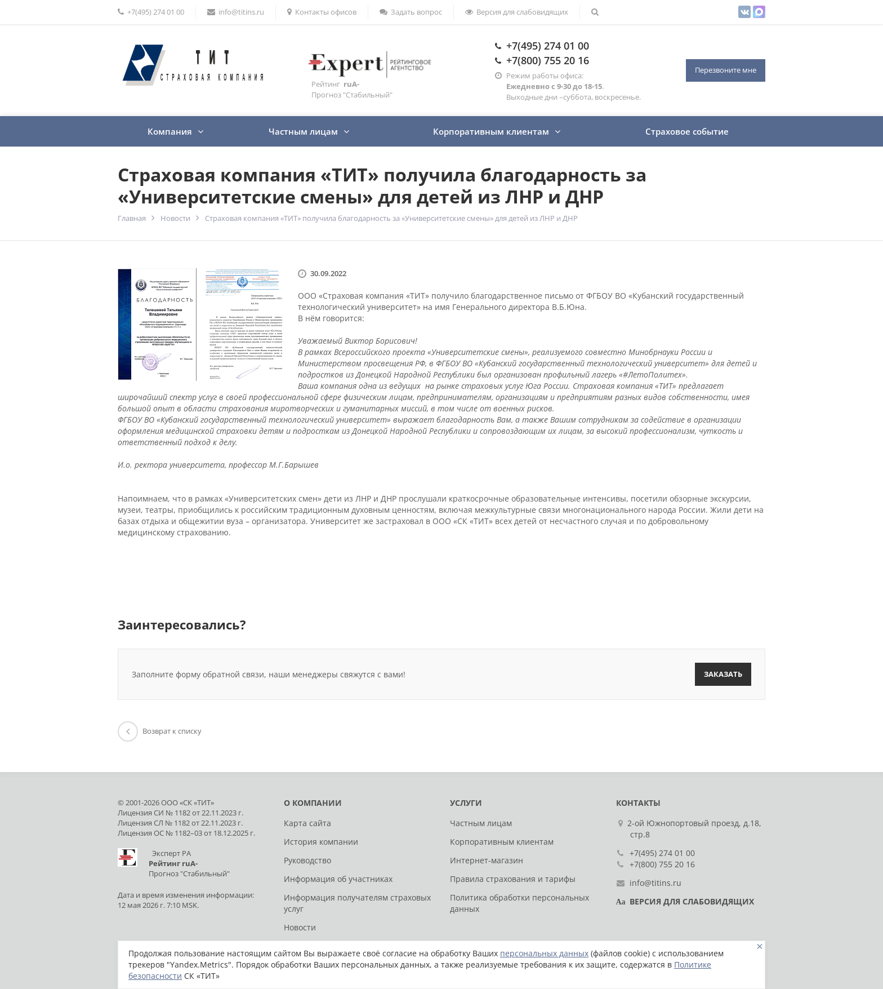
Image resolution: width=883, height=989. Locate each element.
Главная (132, 218)
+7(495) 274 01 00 (151, 12)
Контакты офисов (321, 12)
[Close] (759, 946)
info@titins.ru (235, 12)
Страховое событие (687, 131)
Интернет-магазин (486, 860)
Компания (170, 131)
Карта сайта (307, 823)
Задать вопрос (411, 12)
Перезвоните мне (725, 70)
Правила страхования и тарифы (513, 878)
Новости (175, 218)
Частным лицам (303, 131)
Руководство (307, 860)
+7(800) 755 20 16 (547, 60)
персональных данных (544, 953)
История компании (321, 841)
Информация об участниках (338, 878)
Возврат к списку (160, 731)
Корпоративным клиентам (491, 131)
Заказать (723, 674)
